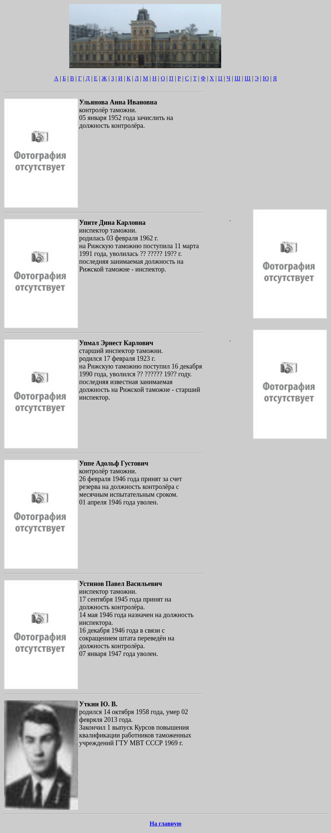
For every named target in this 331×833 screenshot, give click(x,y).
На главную (166, 823)
